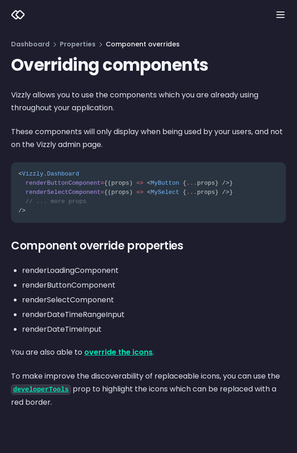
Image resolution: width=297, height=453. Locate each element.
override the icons (118, 352)
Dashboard (30, 44)
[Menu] (280, 15)
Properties (78, 44)
